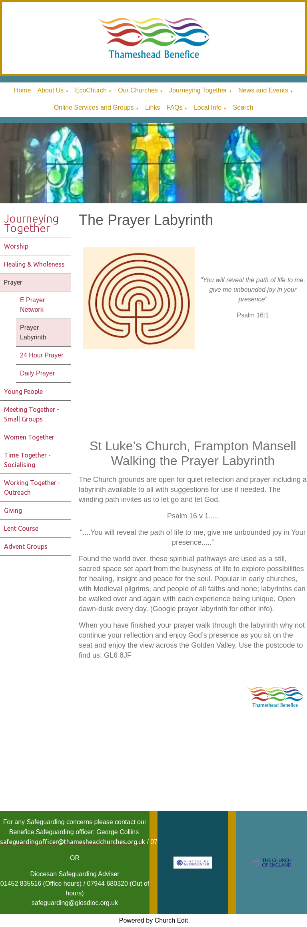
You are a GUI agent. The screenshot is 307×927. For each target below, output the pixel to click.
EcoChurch (91, 90)
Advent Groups (26, 546)
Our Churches (138, 90)
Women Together (29, 437)
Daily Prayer (37, 373)
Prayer (13, 282)
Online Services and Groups (94, 107)
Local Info (207, 107)
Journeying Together (198, 90)
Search (243, 107)
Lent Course (21, 528)
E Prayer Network (32, 305)
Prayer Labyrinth (33, 332)
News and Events (263, 90)
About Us (51, 90)
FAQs (174, 107)
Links (152, 107)
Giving (13, 510)
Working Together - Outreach (32, 487)
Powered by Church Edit (153, 920)
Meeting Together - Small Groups (31, 414)
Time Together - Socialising (27, 459)
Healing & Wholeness (34, 264)
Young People (23, 391)
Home (22, 90)
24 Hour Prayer (42, 355)
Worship (16, 246)
